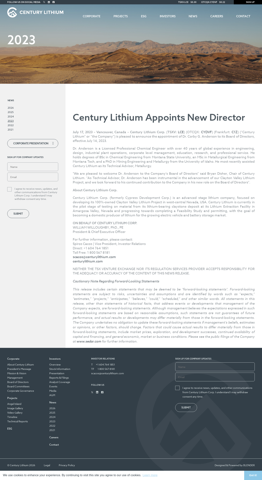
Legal (47, 465)
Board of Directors (18, 382)
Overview (55, 364)
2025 (11, 112)
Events (53, 386)
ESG (143, 16)
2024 (11, 116)
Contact (243, 16)
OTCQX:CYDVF (209, 2)
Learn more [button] (150, 475)
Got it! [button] (253, 475)
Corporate (91, 16)
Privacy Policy (67, 465)
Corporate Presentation (30, 143)
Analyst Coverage (59, 382)
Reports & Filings (59, 377)
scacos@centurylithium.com (94, 359)
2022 (11, 125)
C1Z (235, 234)
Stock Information (59, 369)
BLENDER (249, 465)
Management (15, 377)
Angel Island (14, 404)
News (193, 16)
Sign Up (248, 2)
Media (52, 390)
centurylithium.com (88, 363)
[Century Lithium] (35, 12)
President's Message (19, 369)
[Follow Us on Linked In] (49, 2)
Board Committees (18, 386)
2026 (11, 107)
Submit (18, 213)
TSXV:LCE (183, 2)
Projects (121, 16)
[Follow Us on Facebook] (54, 2)
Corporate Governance (20, 390)
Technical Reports (17, 421)
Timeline (12, 417)
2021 (10, 129)
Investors (168, 16)
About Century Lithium (20, 364)
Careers (216, 16)
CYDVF (206, 234)
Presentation (56, 373)
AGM (52, 395)
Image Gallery (15, 408)
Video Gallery (15, 412)
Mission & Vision (16, 373)
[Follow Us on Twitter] (44, 2)
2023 (11, 121)
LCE (181, 234)
